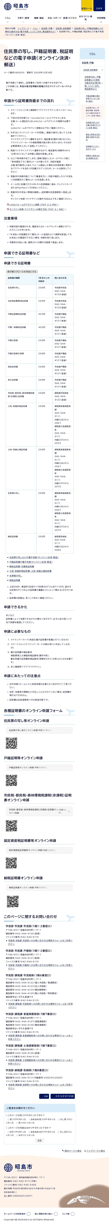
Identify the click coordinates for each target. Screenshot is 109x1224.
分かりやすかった (18, 1132)
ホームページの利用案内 (14, 1214)
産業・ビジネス (70, 18)
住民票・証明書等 (63, 28)
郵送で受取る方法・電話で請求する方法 (93, 137)
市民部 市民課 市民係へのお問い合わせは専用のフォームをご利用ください (40, 942)
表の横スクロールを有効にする (21, 272)
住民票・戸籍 (46, 28)
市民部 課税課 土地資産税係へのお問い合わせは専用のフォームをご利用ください (40, 1062)
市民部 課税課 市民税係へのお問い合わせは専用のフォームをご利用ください (40, 1005)
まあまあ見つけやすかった (43, 1119)
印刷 (46, 1096)
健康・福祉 (39, 18)
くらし (8, 18)
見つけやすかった (18, 1119)
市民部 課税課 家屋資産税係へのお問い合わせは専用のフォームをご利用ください (40, 1037)
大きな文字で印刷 (64, 1096)
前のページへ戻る (73, 1151)
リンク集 (66, 1214)
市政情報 (101, 18)
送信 (39, 1140)
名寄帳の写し (15, 576)
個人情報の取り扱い (44, 1214)
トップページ (23, 28)
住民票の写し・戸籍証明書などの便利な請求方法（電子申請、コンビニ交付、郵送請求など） (93, 83)
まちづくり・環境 (85, 17)
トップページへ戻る (96, 1151)
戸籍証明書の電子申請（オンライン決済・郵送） (31, 562)
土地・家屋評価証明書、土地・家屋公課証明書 (30, 571)
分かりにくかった (26, 1135)
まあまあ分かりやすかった (43, 1132)
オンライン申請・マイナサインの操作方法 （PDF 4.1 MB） (37, 209)
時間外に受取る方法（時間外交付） (93, 157)
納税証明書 (14, 580)
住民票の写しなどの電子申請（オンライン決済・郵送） (34, 557)
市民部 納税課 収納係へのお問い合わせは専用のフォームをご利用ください (40, 1086)
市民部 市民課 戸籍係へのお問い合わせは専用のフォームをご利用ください (40, 967)
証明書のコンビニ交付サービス (92, 148)
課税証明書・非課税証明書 (21, 566)
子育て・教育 (23, 18)
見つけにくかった (26, 1123)
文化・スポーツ (54, 18)
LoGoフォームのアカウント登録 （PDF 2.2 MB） (34, 205)
